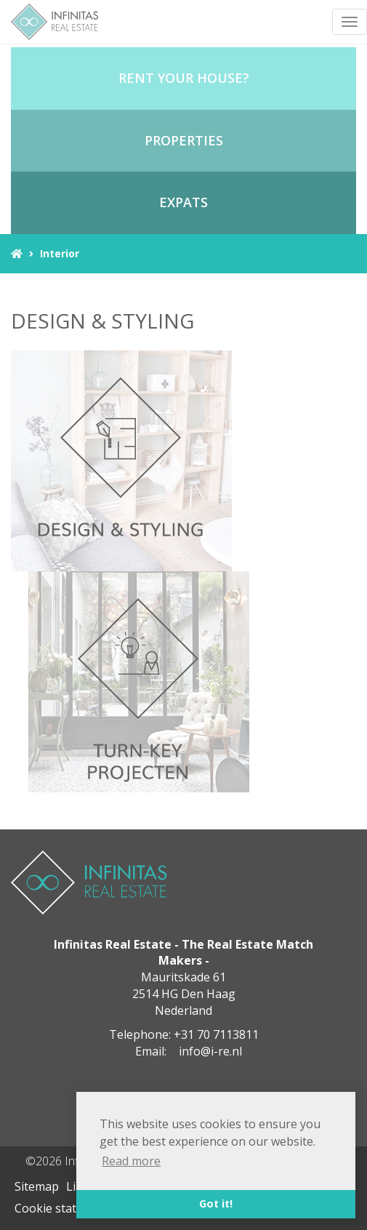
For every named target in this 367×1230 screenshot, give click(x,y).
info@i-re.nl (210, 1051)
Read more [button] (131, 1161)
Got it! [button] (216, 1203)
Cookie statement (63, 1208)
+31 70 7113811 (216, 1034)
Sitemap (37, 1186)
